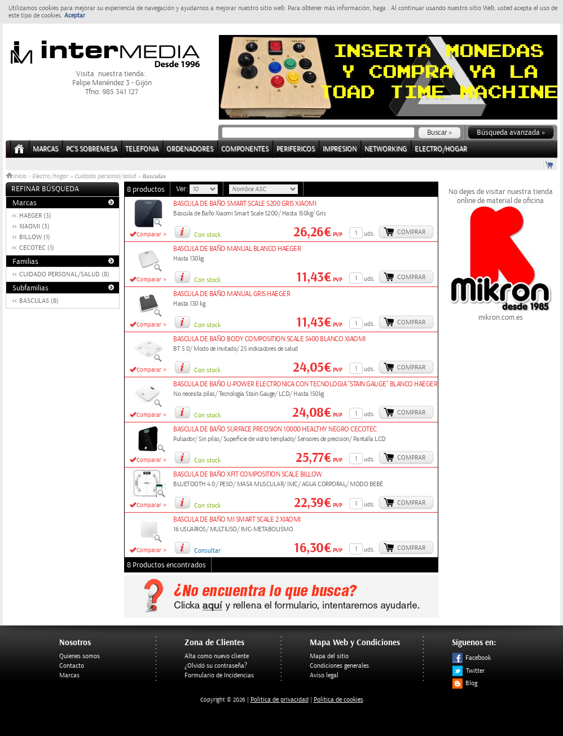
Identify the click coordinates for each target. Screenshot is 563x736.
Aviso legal (324, 675)
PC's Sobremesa (91, 149)
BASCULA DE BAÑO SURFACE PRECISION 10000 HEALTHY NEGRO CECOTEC (275, 429)
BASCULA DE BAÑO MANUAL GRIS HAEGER (231, 294)
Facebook (471, 658)
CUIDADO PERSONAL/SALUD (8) (64, 274)
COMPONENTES (245, 149)
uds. (369, 233)
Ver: (183, 188)
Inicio (17, 176)
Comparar (149, 234)
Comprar (411, 232)
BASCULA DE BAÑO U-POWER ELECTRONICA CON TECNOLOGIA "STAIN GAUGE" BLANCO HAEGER (305, 384)
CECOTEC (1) (36, 248)
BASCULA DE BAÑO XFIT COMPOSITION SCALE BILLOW (247, 474)
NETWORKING (385, 149)
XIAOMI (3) (34, 226)
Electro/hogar (50, 176)
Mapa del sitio (329, 656)
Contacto (71, 665)
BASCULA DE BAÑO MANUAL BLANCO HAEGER (237, 249)
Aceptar (74, 15)
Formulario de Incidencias (219, 675)
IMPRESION (340, 149)
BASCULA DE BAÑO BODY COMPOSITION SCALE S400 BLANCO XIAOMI (269, 339)
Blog (464, 683)
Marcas (45, 149)
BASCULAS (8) (39, 301)
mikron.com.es (500, 313)
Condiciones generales (339, 665)
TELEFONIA (142, 149)
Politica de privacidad (279, 699)
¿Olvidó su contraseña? (215, 665)
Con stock (207, 235)
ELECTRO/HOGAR (441, 149)
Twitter (468, 671)
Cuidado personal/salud (105, 176)
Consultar (207, 550)
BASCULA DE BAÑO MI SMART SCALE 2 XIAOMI (237, 519)
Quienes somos (79, 656)
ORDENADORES (189, 149)
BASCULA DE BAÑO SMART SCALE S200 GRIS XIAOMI (244, 204)
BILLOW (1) (34, 237)
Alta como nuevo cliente (216, 656)
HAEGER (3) (35, 215)
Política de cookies (338, 699)
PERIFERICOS (295, 149)
